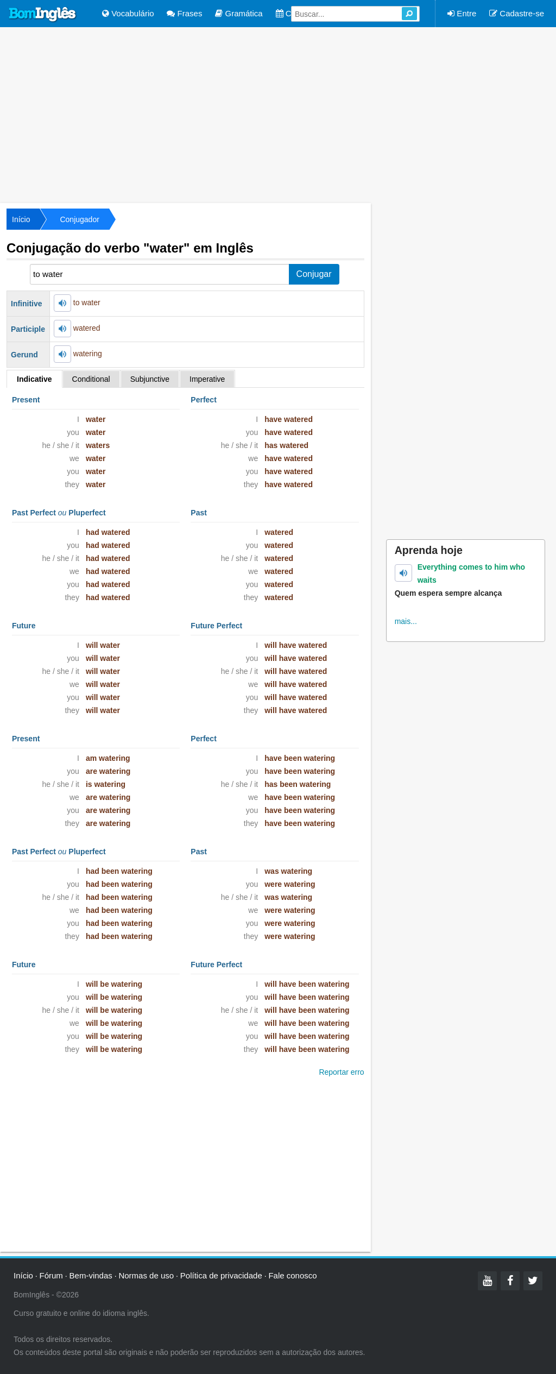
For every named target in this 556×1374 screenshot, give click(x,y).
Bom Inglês (43, 15)
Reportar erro (341, 1072)
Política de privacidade (221, 1275)
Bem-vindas (91, 1275)
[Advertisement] (278, 114)
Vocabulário (128, 13)
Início (21, 219)
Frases (184, 13)
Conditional (91, 379)
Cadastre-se (516, 13)
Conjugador (79, 219)
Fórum (51, 1275)
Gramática (238, 13)
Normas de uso (146, 1275)
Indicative (34, 379)
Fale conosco (292, 1275)
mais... (406, 621)
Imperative (207, 379)
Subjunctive (149, 379)
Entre (461, 13)
